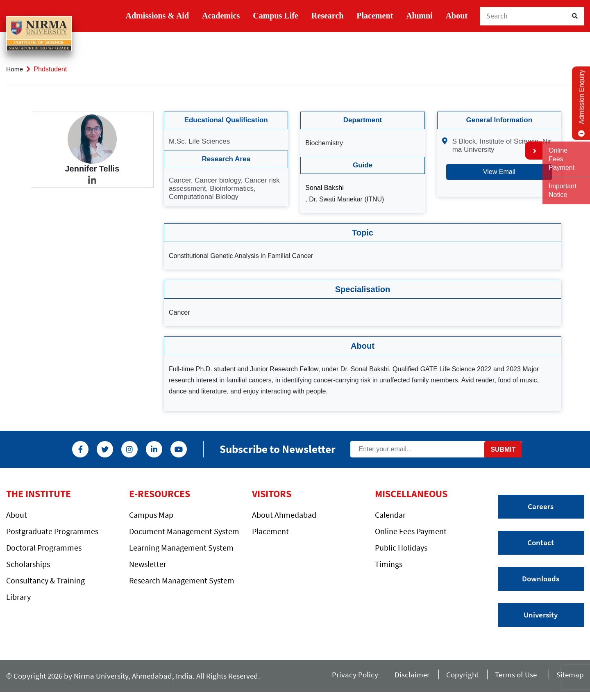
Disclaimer (406, 677)
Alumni (419, 15)
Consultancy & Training (45, 580)
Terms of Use (514, 677)
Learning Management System (181, 547)
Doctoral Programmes (44, 547)
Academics (221, 15)
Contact (540, 543)
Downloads (540, 580)
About (456, 15)
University (541, 617)
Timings (388, 564)
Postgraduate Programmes (52, 531)
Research (327, 15)
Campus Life (275, 15)
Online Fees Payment (411, 531)
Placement (374, 15)
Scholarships (28, 564)
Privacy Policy (348, 677)
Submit (502, 448)
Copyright (457, 677)
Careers (541, 507)
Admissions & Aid (157, 15)
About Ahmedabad (284, 515)
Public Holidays (401, 547)
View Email (499, 171)
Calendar (390, 515)
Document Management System (184, 531)
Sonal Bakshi (324, 187)
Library (18, 597)
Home (15, 69)
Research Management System (181, 580)
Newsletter (147, 564)
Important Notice (562, 190)
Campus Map (151, 515)
